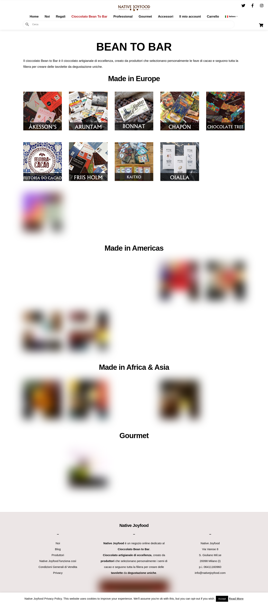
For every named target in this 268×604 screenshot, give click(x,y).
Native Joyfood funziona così (57, 560)
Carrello (213, 16)
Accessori (165, 16)
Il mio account (190, 16)
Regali (60, 16)
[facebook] (252, 5)
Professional (123, 16)
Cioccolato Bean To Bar (89, 16)
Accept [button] (222, 598)
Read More (236, 598)
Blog (58, 549)
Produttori (58, 554)
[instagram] (262, 5)
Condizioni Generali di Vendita (58, 566)
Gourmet (145, 16)
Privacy (58, 572)
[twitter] (243, 5)
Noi (47, 16)
